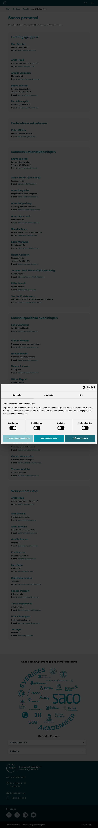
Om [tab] (81, 395)
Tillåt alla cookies (80, 438)
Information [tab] (49, 395)
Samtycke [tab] (17, 395)
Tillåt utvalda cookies (49, 438)
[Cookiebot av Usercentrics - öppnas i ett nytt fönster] (84, 388)
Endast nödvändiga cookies (18, 438)
